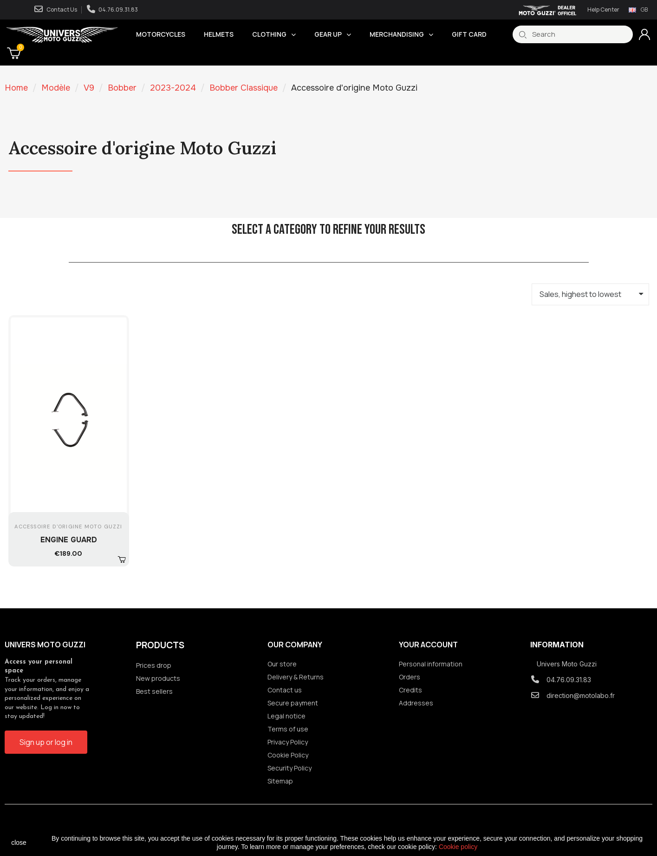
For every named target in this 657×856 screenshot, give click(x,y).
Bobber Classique (243, 87)
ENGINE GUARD (68, 540)
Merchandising (401, 34)
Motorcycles (160, 34)
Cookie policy (458, 846)
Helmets (219, 34)
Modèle (55, 87)
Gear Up (332, 34)
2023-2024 (173, 87)
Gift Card (469, 34)
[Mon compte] (644, 34)
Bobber (122, 87)
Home (16, 87)
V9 (89, 87)
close (18, 842)
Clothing (274, 34)
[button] (121, 558)
